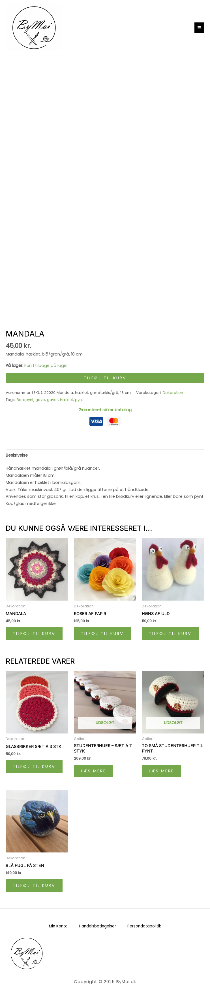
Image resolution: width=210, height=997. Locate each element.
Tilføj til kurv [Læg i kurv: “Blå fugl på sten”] (34, 885)
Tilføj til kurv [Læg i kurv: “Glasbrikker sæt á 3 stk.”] (34, 766)
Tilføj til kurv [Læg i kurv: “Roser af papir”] (102, 633)
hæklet (66, 399)
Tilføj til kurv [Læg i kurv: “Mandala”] (34, 633)
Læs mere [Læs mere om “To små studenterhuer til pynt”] (161, 771)
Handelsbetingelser (97, 926)
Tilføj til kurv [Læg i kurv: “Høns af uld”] (170, 633)
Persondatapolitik (144, 926)
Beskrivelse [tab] (17, 455)
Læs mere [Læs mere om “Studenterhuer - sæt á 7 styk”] (93, 771)
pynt (79, 399)
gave (40, 399)
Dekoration (173, 392)
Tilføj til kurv (105, 378)
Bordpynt (25, 399)
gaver (52, 399)
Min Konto (58, 926)
